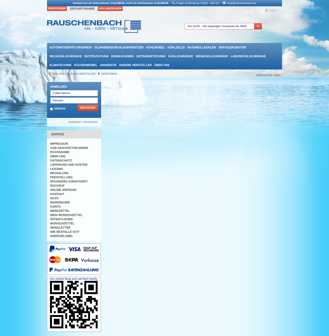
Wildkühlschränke (66, 56)
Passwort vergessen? (83, 122)
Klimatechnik (61, 65)
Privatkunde (57, 8)
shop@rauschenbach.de (241, 3)
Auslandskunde (110, 8)
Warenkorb (60, 202)
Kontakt (57, 194)
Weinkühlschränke (212, 56)
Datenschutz (61, 160)
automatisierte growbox (71, 47)
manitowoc (110, 73)
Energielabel (61, 236)
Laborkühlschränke (248, 56)
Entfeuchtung (96, 56)
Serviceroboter (232, 47)
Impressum (59, 143)
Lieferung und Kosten (68, 164)
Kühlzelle (176, 47)
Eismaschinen (122, 56)
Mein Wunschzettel (66, 215)
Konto (55, 206)
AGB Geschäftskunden (69, 148)
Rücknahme (59, 152)
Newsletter (60, 227)
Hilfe (54, 198)
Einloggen (87, 107)
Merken (59, 108)
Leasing (56, 169)
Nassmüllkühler (201, 47)
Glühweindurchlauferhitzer (119, 47)
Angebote (108, 65)
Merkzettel (60, 210)
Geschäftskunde (82, 8)
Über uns (162, 65)
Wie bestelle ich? (65, 231)
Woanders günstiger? (69, 181)
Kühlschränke (180, 56)
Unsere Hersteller (135, 65)
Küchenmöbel (85, 65)
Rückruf (57, 185)
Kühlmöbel (155, 47)
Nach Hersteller (83, 73)
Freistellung (61, 177)
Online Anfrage (63, 189)
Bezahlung (59, 173)
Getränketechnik (151, 56)
